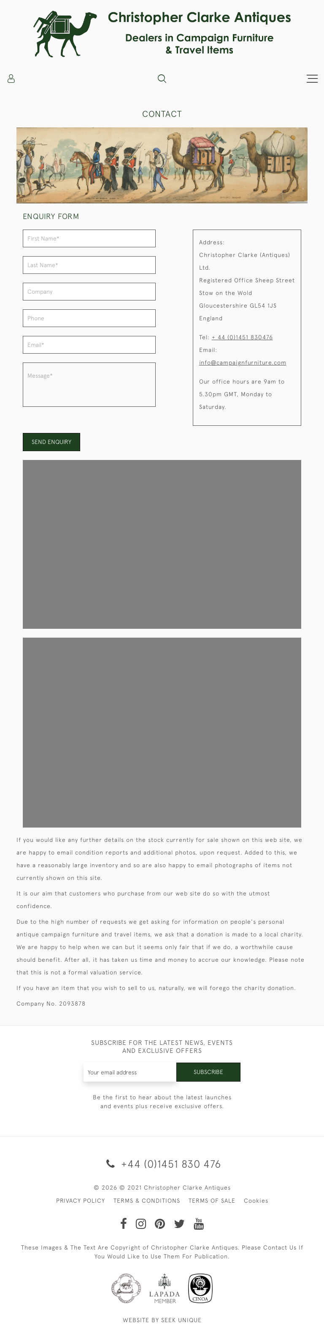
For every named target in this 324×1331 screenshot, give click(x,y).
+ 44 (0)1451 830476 (242, 337)
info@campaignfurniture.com (242, 362)
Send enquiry (51, 441)
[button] (162, 78)
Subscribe (208, 1072)
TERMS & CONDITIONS (146, 1200)
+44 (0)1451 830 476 (162, 1164)
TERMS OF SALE (212, 1200)
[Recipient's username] (130, 1072)
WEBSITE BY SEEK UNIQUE (162, 1320)
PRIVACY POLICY (80, 1200)
